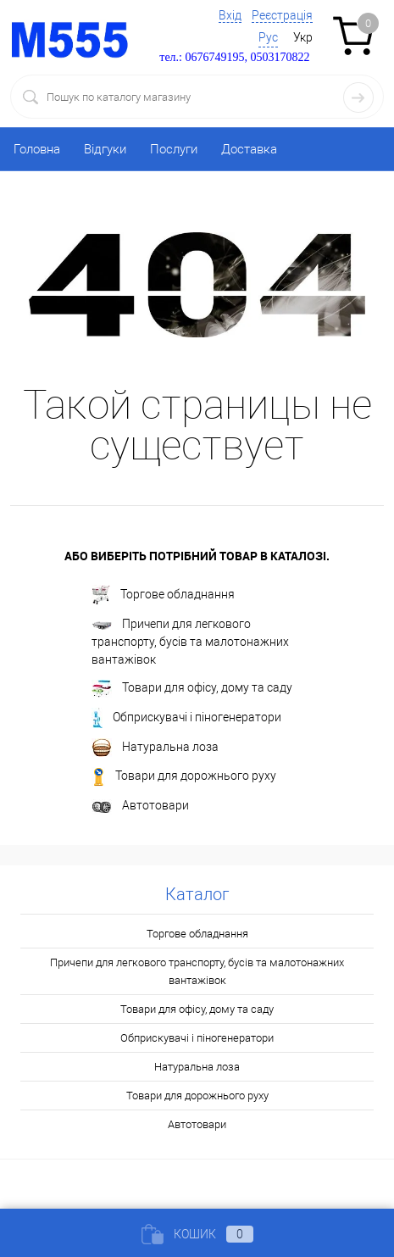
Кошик (197, 1234)
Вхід (230, 15)
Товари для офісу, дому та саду (192, 689)
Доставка (249, 149)
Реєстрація (282, 15)
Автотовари (140, 806)
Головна (37, 149)
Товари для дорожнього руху (184, 777)
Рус (268, 37)
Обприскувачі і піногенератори (186, 718)
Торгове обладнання (163, 595)
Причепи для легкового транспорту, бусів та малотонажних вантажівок (190, 641)
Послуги (173, 149)
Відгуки (105, 149)
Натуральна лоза (155, 747)
